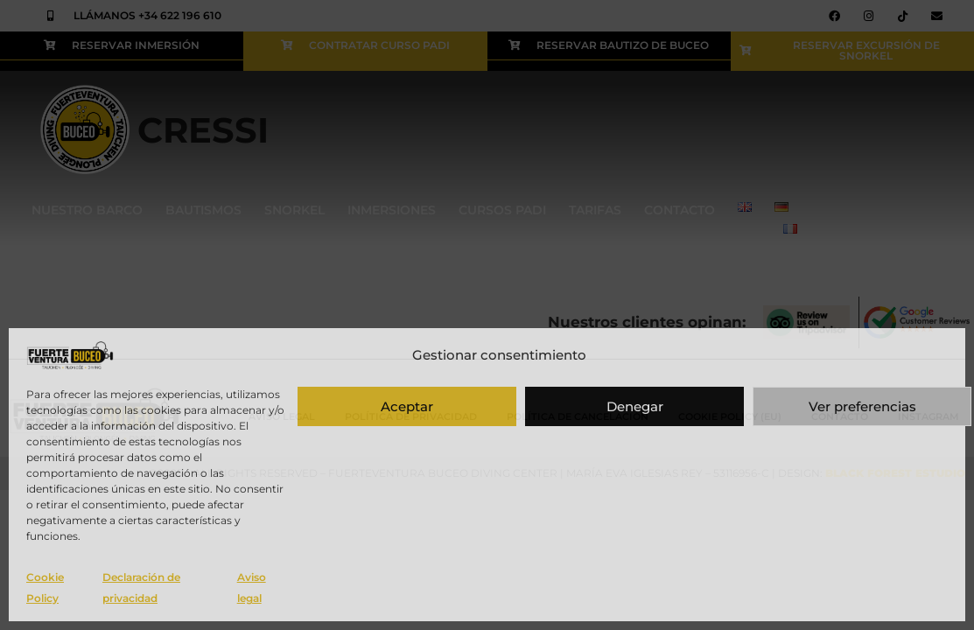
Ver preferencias (862, 406)
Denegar (634, 406)
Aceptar (407, 406)
